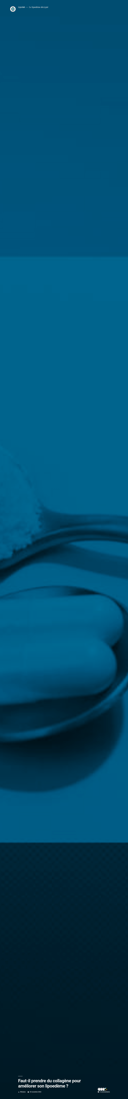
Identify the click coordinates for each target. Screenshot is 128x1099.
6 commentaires (105, 1092)
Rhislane (23, 1092)
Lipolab (21, 7)
